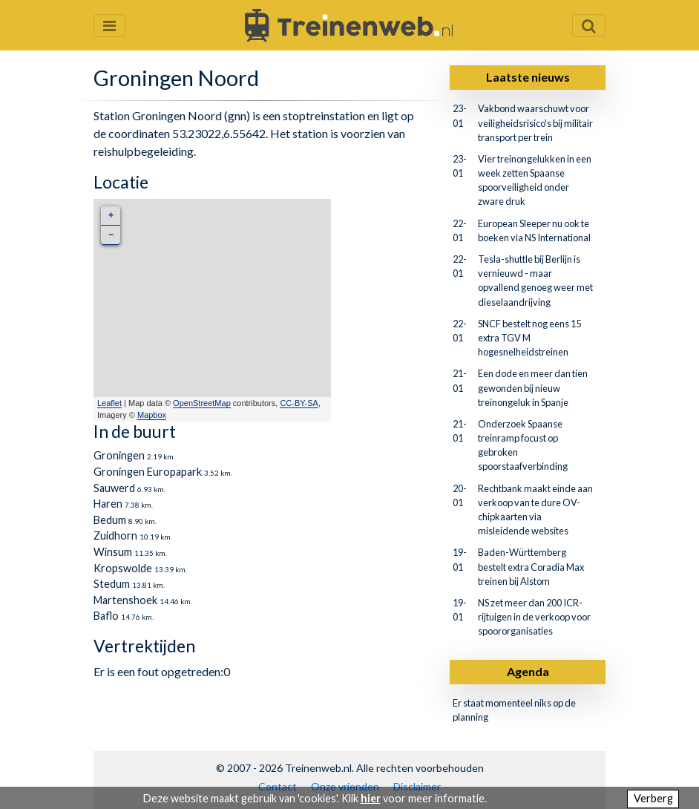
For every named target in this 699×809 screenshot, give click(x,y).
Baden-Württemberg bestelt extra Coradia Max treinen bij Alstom (531, 566)
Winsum (112, 552)
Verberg (653, 798)
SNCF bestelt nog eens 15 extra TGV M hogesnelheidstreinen (529, 338)
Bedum (109, 520)
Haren (107, 503)
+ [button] (111, 215)
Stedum (111, 583)
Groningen (119, 455)
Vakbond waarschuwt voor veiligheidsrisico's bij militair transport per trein (535, 122)
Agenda (528, 671)
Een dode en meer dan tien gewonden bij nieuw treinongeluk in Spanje (533, 387)
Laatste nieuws (528, 77)
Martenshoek (125, 600)
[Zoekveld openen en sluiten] (589, 25)
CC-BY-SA (299, 403)
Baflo (106, 615)
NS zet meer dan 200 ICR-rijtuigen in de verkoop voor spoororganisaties (534, 617)
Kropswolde (122, 568)
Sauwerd (114, 488)
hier (371, 798)
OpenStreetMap (202, 403)
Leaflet (109, 403)
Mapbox (151, 414)
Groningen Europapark (147, 471)
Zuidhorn (115, 535)
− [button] (111, 235)
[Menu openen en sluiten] (109, 25)
